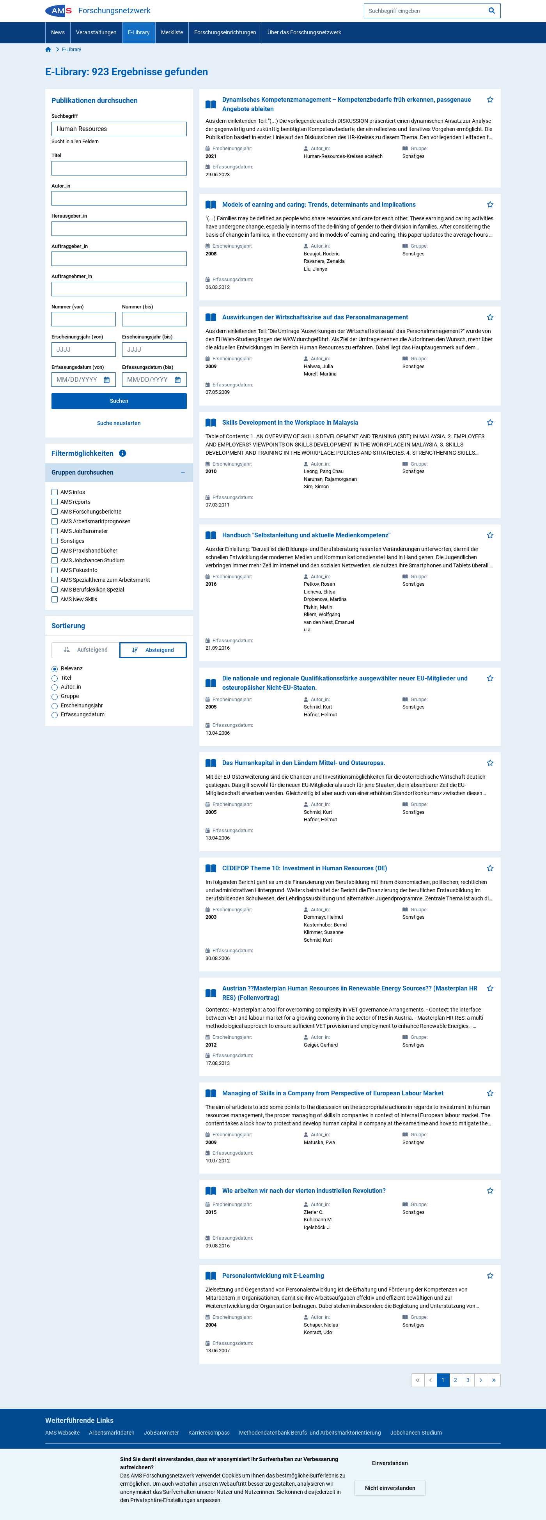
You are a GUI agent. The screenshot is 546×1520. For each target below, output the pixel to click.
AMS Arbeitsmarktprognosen (95, 521)
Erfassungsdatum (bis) (148, 367)
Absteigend (153, 650)
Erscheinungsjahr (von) (77, 337)
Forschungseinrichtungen (225, 32)
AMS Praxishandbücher (88, 550)
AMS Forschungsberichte (90, 511)
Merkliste (172, 32)
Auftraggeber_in (69, 246)
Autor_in (60, 186)
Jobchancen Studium (416, 1433)
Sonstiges (72, 541)
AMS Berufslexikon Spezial (92, 589)
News (58, 32)
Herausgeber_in (69, 216)
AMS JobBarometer (84, 531)
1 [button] (443, 1380)
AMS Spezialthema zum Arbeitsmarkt (105, 580)
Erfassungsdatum (83, 714)
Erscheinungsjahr (82, 705)
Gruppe (70, 696)
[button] (480, 1380)
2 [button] (455, 1380)
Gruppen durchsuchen (82, 472)
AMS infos (72, 492)
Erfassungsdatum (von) (77, 367)
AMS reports (75, 502)
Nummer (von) (67, 307)
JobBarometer (161, 1433)
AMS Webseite (62, 1433)
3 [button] (468, 1380)
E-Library (139, 32)
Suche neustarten (119, 423)
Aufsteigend (86, 650)
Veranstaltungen (96, 32)
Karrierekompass (209, 1433)
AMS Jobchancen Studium (92, 560)
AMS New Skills (78, 599)
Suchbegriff (64, 116)
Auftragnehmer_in (71, 276)
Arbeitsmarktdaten (112, 1433)
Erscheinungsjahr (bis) (147, 337)
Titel (56, 155)
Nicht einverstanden (390, 1488)
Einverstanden (390, 1463)
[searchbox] (432, 11)
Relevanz (72, 668)
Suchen (119, 401)
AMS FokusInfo (79, 570)
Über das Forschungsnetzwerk (304, 32)
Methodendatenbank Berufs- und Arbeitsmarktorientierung (310, 1433)
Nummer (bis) (137, 307)
